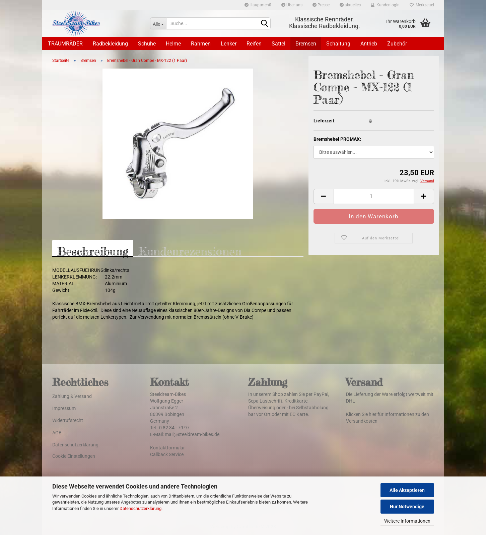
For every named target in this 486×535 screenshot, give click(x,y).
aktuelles (350, 5)
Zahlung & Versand (72, 396)
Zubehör (397, 43)
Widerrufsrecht (67, 420)
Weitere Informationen (407, 521)
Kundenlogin (385, 5)
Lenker (228, 43)
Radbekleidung (110, 43)
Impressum (64, 408)
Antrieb (368, 43)
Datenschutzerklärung (140, 508)
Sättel (278, 43)
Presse (321, 5)
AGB (57, 432)
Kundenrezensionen (189, 250)
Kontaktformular (167, 447)
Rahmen (201, 43)
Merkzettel (422, 5)
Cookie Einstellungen (73, 456)
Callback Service (167, 454)
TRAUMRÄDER (65, 43)
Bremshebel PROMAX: (337, 139)
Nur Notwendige (407, 506)
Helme (173, 43)
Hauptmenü (258, 5)
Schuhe (147, 43)
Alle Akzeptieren (407, 490)
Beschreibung (92, 250)
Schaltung (338, 43)
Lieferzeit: (325, 120)
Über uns (291, 5)
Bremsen (305, 43)
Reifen (254, 43)
